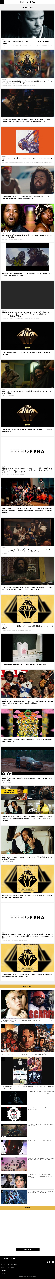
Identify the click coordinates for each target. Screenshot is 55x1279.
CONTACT (10, 1262)
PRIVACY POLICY (12, 1265)
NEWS (2, 1267)
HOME (3, 1262)
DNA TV (3, 1265)
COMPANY (11, 1267)
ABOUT (3, 1273)
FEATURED (3, 1270)
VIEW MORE (27, 1249)
